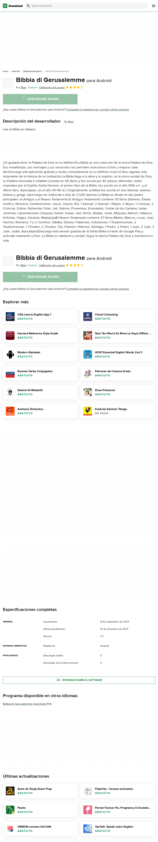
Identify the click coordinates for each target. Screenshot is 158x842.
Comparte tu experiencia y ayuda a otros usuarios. (97, 109)
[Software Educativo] (32, 71)
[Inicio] (5, 71)
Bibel (71, 121)
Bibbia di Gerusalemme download (24, 704)
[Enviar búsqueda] (28, 6)
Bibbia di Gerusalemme (64, 80)
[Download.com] (13, 6)
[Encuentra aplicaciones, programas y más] (86, 6)
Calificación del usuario (61, 87)
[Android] (16, 71)
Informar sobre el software (79, 680)
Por (21, 87)
